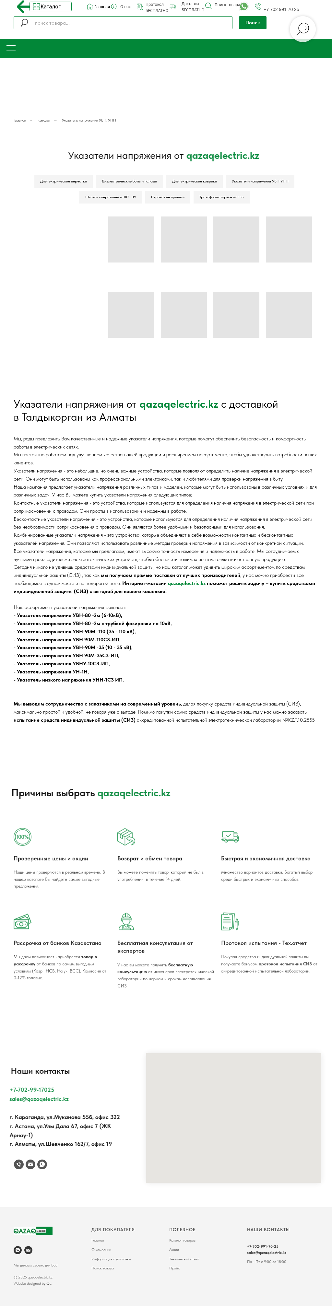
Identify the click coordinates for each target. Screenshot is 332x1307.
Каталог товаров (182, 1241)
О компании (101, 1250)
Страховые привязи (167, 198)
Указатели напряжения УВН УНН (261, 181)
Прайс (174, 1269)
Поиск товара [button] (227, 4)
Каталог (51, 6)
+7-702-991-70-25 (263, 1247)
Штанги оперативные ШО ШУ (110, 198)
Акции (174, 1250)
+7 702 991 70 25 (281, 9)
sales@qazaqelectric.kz (266, 1253)
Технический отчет (184, 1260)
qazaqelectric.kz (178, 405)
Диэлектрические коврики (194, 181)
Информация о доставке (111, 1260)
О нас (125, 6)
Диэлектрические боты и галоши (129, 181)
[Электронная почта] (28, 1251)
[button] (208, 6)
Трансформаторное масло (222, 198)
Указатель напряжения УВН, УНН (89, 120)
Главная (102, 6)
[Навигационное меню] (11, 48)
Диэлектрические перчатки (63, 181)
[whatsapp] (18, 1251)
